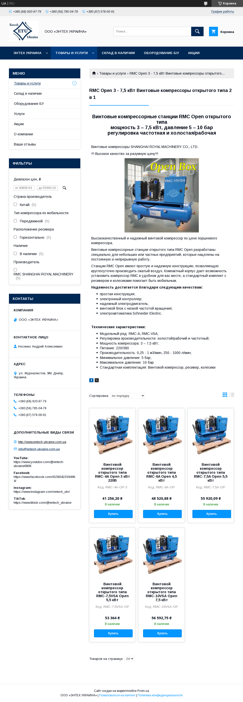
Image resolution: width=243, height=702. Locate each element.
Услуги (19, 114)
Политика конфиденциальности (160, 695)
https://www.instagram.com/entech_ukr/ (42, 492)
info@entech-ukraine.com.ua (39, 449)
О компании (23, 134)
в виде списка (232, 395)
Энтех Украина (27, 53)
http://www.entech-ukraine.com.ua (42, 442)
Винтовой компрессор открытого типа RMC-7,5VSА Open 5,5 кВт (112, 592)
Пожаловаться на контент (117, 695)
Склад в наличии (118, 53)
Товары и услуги (71, 53)
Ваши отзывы (25, 144)
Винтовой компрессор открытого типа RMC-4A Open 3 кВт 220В (112, 472)
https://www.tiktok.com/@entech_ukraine (42, 502)
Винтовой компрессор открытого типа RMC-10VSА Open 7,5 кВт (161, 592)
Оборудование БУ (29, 104)
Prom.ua (143, 691)
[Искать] (197, 31)
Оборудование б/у (161, 53)
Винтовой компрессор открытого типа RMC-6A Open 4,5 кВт (161, 472)
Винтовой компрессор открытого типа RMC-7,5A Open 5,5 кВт (210, 472)
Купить (113, 514)
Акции (194, 53)
